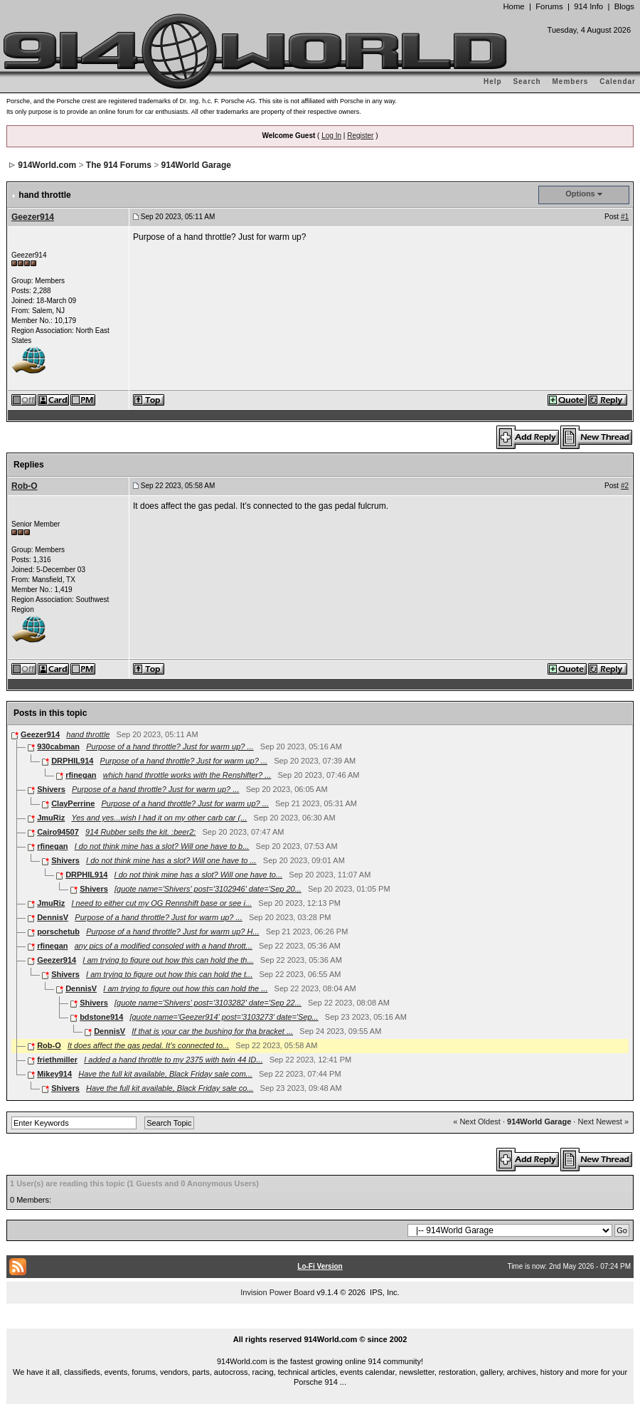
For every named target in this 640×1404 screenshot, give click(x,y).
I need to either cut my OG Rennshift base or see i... (161, 903)
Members (571, 81)
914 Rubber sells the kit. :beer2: (140, 832)
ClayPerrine (73, 803)
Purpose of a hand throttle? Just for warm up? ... (169, 746)
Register (360, 135)
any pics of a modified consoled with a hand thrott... (163, 945)
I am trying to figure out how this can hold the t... (169, 974)
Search (526, 81)
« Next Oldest (477, 1121)
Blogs (624, 6)
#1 (625, 217)
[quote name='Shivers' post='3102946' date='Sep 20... (208, 889)
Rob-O (24, 486)
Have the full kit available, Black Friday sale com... (165, 1074)
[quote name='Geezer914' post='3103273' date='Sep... (223, 1017)
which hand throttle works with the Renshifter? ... (187, 775)
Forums (548, 6)
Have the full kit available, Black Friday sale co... (169, 1088)
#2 (625, 486)
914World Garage (196, 165)
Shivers (51, 789)
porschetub (58, 931)
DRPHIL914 (72, 760)
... (320, 1323)
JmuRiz (51, 817)
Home (513, 6)
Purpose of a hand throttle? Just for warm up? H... (172, 931)
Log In (331, 135)
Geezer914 (32, 217)
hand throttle (88, 734)
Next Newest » (603, 1121)
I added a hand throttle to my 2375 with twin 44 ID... (173, 1059)
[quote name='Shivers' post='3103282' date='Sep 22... (208, 1002)
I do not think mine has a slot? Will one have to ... (171, 860)
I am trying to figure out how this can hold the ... (185, 988)
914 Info (588, 6)
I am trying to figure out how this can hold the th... (167, 960)
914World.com (47, 165)
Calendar (617, 81)
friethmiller (57, 1059)
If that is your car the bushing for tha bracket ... (212, 1031)
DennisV (52, 917)
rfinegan (80, 775)
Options (580, 193)
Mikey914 (54, 1074)
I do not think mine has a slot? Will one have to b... (162, 846)
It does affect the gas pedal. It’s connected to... (148, 1045)
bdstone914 (101, 1017)
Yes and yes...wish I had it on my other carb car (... (159, 817)
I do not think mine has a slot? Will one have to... (198, 874)
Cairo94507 (58, 832)
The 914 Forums (118, 165)
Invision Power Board (277, 1292)
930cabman (58, 746)
